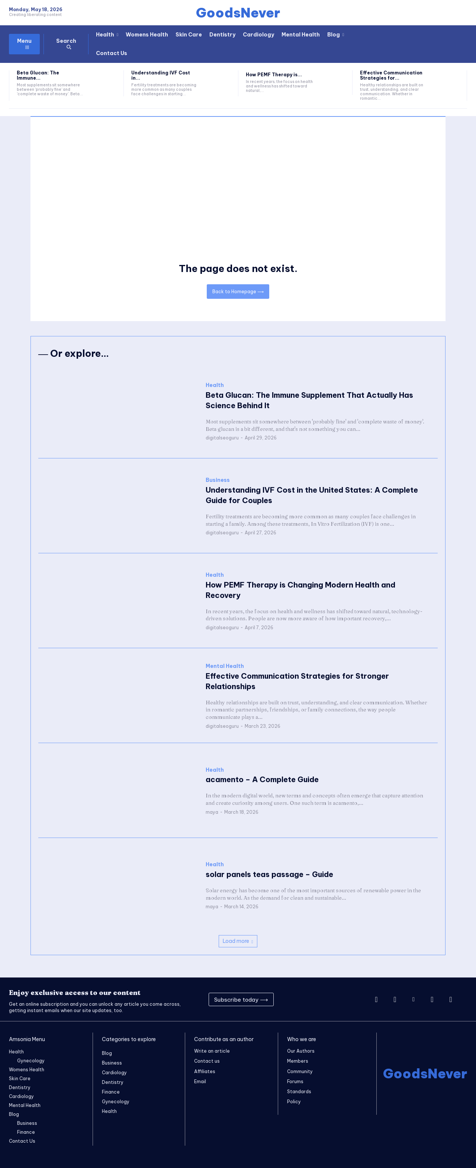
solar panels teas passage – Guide (269, 874)
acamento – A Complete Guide (262, 779)
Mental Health (225, 666)
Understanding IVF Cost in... (160, 75)
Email (200, 1081)
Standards (299, 1091)
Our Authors (301, 1051)
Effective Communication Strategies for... (391, 75)
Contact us (207, 1061)
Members (297, 1061)
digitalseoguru (222, 438)
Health (215, 386)
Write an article (212, 1051)
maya (212, 812)
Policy (294, 1101)
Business (218, 480)
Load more (238, 941)
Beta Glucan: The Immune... (38, 75)
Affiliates (204, 1071)
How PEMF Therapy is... (274, 74)
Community (300, 1071)
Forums (295, 1081)
